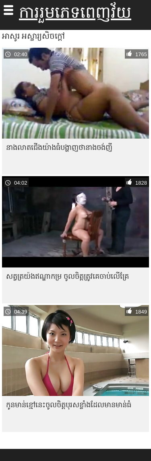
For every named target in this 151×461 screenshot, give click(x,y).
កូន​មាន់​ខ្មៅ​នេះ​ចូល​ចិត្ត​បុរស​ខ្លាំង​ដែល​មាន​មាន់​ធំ (68, 404)
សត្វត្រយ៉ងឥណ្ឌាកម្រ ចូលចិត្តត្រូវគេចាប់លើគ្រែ (67, 276)
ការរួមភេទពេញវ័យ (75, 12)
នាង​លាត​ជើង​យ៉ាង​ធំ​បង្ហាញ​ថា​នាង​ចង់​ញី (59, 147)
